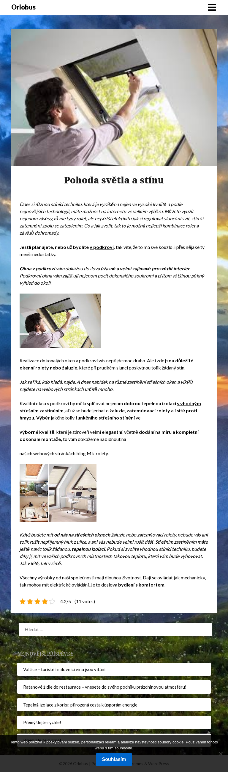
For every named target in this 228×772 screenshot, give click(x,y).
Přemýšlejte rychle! (42, 722)
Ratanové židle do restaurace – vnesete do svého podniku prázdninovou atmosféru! (104, 687)
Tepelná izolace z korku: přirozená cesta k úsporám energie (80, 704)
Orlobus (23, 7)
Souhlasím (114, 759)
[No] (221, 754)
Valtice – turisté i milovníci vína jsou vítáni (64, 669)
